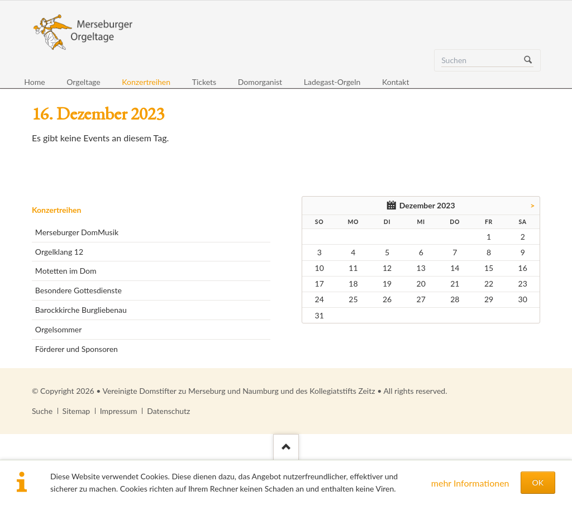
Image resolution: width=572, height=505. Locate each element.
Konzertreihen (57, 210)
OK (538, 482)
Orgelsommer (58, 329)
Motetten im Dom (66, 270)
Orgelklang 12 (59, 251)
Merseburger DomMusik (76, 232)
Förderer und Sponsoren (76, 349)
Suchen (528, 60)
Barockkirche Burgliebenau (81, 310)
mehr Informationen (470, 483)
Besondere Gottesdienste (78, 290)
